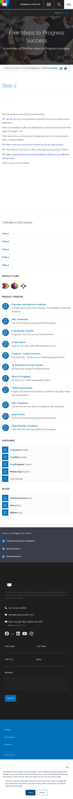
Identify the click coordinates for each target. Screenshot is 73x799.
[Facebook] (7, 633)
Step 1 (5, 233)
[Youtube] (24, 633)
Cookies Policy (9, 755)
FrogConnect (19, 342)
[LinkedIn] (61, 68)
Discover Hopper (49, 68)
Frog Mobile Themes (23, 331)
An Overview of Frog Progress (27, 365)
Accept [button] (30, 793)
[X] (57, 68)
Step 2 (5, 241)
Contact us (8, 744)
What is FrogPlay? (21, 376)
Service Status (9, 737)
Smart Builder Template (25, 426)
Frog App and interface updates (29, 304)
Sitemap (7, 730)
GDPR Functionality (22, 388)
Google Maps (20, 625)
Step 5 (5, 265)
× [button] (67, 767)
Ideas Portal (18, 414)
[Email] (65, 68)
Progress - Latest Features (26, 353)
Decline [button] (42, 793)
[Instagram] (31, 633)
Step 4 (5, 257)
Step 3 (5, 249)
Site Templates (20, 319)
